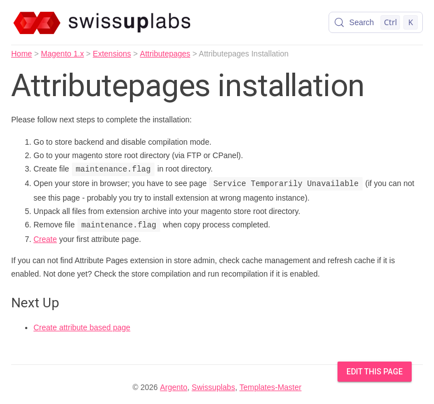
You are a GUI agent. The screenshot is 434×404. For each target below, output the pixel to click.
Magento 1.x (62, 53)
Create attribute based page (82, 327)
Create (45, 239)
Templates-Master (270, 387)
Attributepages (165, 53)
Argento (173, 387)
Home (21, 53)
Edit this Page (374, 372)
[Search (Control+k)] (376, 22)
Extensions (112, 53)
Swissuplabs (213, 387)
